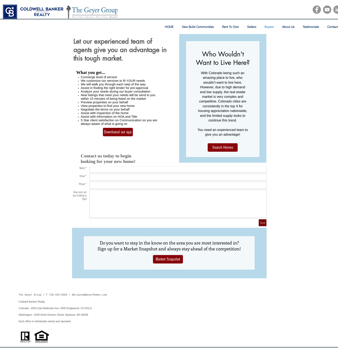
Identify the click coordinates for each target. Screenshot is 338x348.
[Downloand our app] (118, 132)
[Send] (262, 222)
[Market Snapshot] (168, 259)
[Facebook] (317, 9)
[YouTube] (327, 9)
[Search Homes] (223, 147)
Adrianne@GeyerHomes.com (89, 294)
